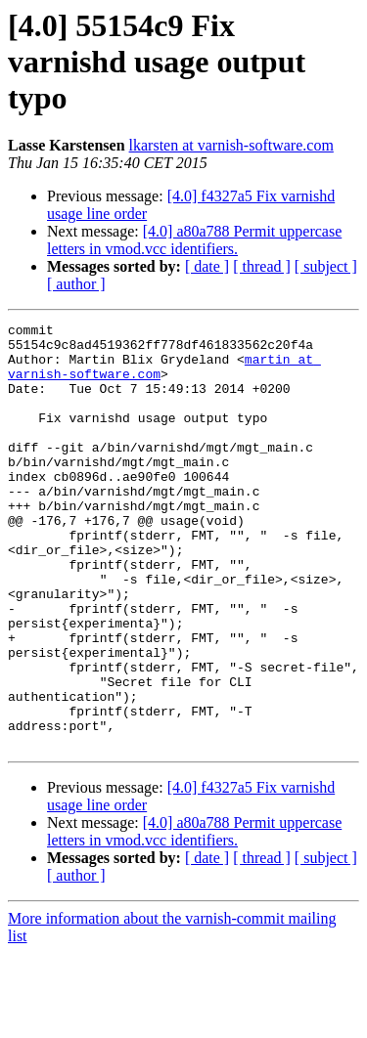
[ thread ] (262, 266)
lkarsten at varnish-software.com (231, 145)
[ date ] (207, 266)
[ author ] (76, 284)
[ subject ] (326, 266)
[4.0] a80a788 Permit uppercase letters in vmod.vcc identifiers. (194, 240)
